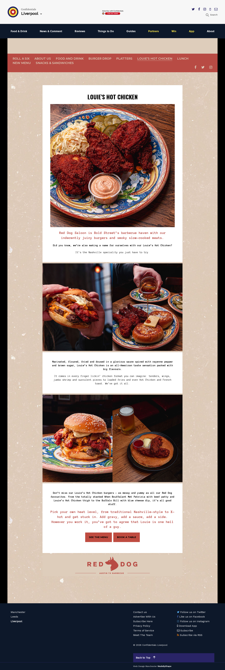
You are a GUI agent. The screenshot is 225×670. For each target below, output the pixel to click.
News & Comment (51, 31)
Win (173, 31)
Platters (124, 58)
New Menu (22, 63)
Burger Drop (99, 58)
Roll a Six (21, 58)
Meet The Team (143, 635)
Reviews (80, 31)
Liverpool (16, 621)
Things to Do (106, 31)
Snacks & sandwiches (55, 63)
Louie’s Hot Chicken (154, 58)
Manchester (18, 611)
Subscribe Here (143, 621)
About (210, 31)
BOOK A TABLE (126, 537)
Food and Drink (70, 58)
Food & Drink (19, 31)
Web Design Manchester (145, 666)
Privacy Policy (141, 625)
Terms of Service (143, 630)
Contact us (140, 611)
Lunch (182, 58)
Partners (153, 31)
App (191, 31)
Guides (131, 31)
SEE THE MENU (98, 537)
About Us (42, 58)
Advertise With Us (144, 616)
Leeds (14, 616)
